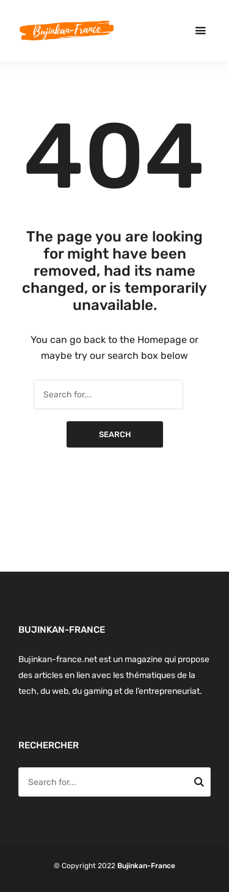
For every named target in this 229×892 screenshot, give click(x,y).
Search (115, 434)
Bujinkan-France (146, 865)
